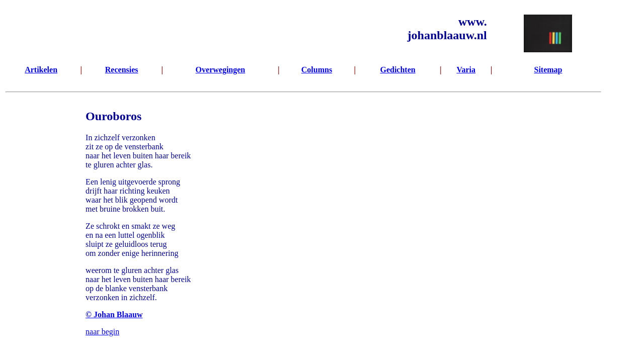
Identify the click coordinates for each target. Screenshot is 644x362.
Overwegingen (221, 69)
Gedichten (397, 69)
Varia (465, 69)
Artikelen (41, 69)
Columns (316, 69)
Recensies (121, 69)
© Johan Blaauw (114, 314)
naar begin (102, 331)
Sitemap (548, 69)
